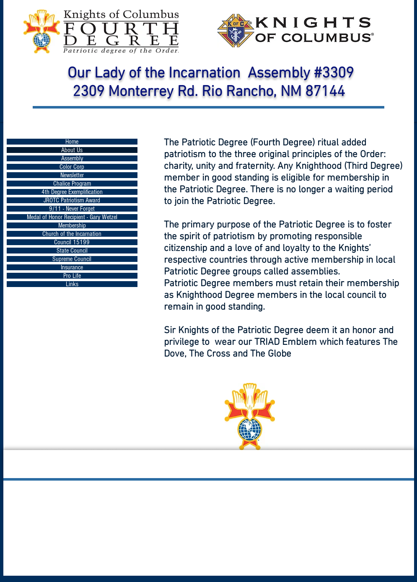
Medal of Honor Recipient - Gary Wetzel (72, 217)
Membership (72, 225)
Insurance (72, 267)
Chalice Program (72, 183)
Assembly (72, 158)
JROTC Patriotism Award (72, 200)
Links (72, 284)
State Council (72, 250)
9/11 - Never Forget (72, 209)
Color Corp (72, 167)
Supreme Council (71, 259)
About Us (72, 150)
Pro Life (72, 276)
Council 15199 (72, 242)
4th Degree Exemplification (72, 192)
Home (71, 142)
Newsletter (72, 175)
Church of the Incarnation (71, 234)
